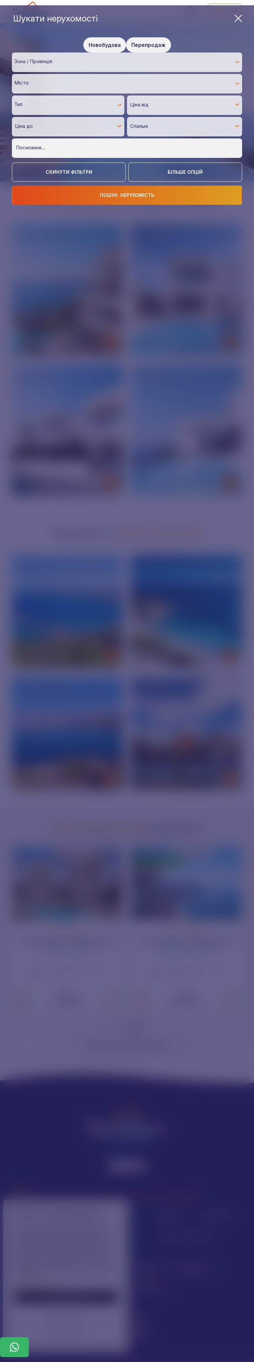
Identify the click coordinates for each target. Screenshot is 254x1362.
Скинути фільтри (69, 172)
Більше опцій (185, 172)
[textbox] (129, 61)
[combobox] (127, 62)
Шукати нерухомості (127, 18)
